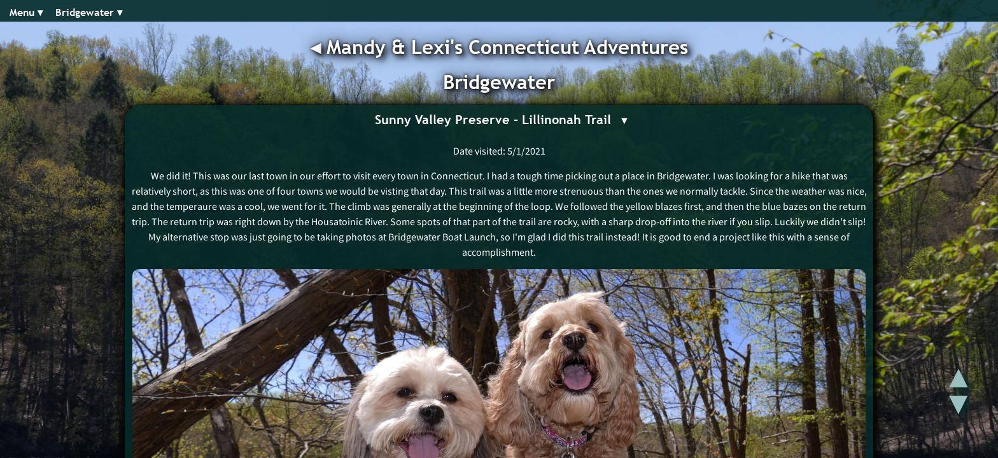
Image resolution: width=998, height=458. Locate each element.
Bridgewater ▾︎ (88, 12)
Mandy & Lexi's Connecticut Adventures (507, 47)
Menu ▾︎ (26, 12)
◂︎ (319, 47)
